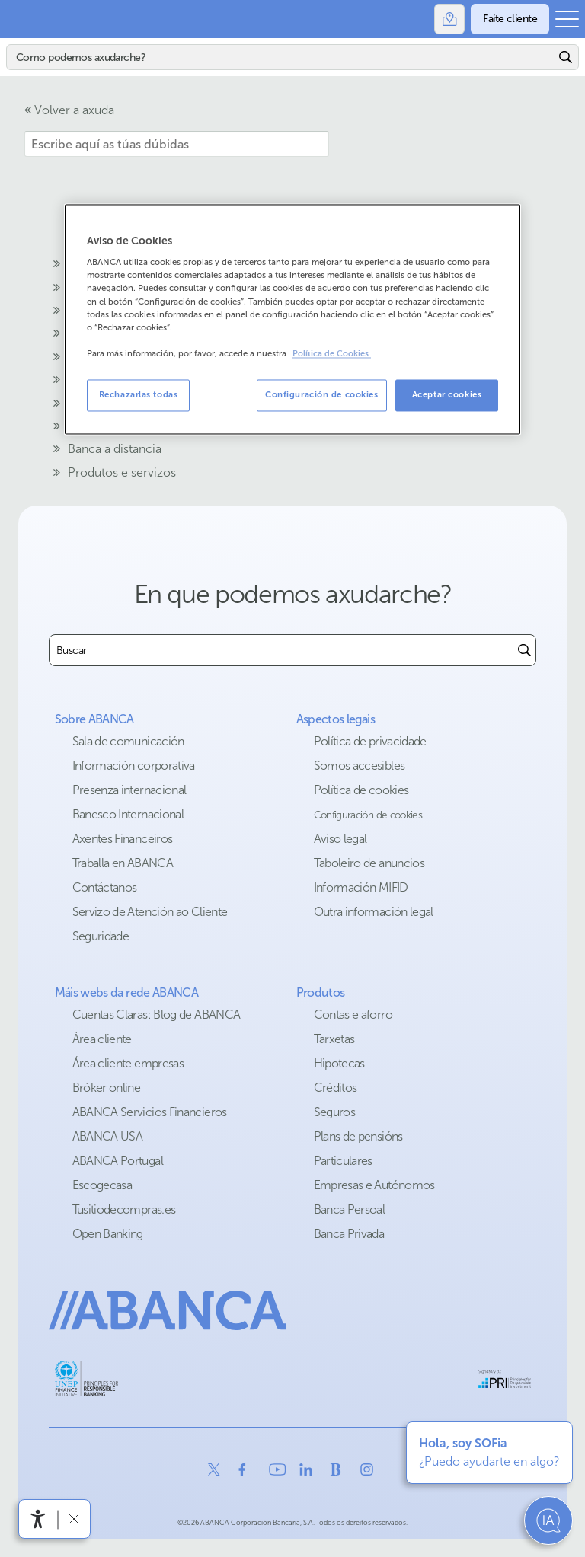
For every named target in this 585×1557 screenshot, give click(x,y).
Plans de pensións (358, 1136)
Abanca (19, 19)
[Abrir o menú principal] (567, 19)
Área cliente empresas (128, 1063)
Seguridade (100, 936)
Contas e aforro (353, 1014)
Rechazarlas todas (138, 394)
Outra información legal (373, 912)
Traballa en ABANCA (122, 863)
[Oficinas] (449, 19)
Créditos (335, 1087)
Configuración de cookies (368, 815)
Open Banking (107, 1234)
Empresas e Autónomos (374, 1185)
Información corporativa (133, 765)
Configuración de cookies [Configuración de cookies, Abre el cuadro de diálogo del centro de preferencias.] (322, 394)
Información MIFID (361, 887)
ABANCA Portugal (117, 1160)
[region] (292, 319)
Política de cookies (361, 790)
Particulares (343, 1160)
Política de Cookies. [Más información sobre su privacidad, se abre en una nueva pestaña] (331, 354)
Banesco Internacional (128, 814)
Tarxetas (334, 1039)
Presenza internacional (129, 790)
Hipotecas (339, 1063)
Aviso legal (340, 838)
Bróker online (106, 1087)
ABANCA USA (107, 1136)
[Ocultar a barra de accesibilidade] (73, 1518)
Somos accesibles (359, 765)
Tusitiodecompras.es (124, 1209)
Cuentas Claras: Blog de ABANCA (156, 1014)
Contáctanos (104, 887)
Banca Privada (349, 1234)
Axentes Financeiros (122, 838)
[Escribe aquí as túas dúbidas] (176, 144)
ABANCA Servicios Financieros (149, 1112)
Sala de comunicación (128, 741)
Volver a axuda (69, 110)
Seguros (335, 1112)
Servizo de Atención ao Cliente (150, 912)
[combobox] (281, 650)
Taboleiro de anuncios (369, 863)
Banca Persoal (349, 1209)
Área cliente (102, 1039)
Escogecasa (102, 1185)
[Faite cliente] (510, 19)
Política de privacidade (370, 741)
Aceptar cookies (447, 394)
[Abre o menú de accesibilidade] (38, 1519)
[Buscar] (281, 57)
